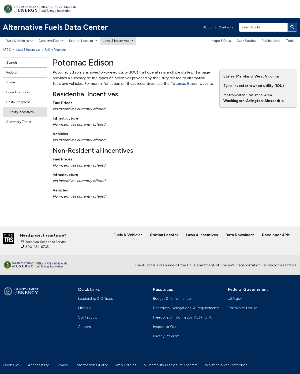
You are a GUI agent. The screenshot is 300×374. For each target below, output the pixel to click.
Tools (290, 41)
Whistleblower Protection (226, 365)
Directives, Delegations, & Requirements (186, 308)
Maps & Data (221, 41)
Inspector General (168, 326)
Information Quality (91, 365)
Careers (84, 326)
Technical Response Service (43, 242)
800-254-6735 (35, 247)
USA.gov (235, 298)
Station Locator (83, 41)
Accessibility (38, 365)
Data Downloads (240, 235)
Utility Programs (55, 49)
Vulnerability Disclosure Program (171, 365)
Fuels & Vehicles (19, 41)
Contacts (226, 27)
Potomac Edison (184, 83)
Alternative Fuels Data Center (55, 27)
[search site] (263, 27)
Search (11, 63)
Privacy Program (166, 336)
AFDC (7, 49)
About (208, 27)
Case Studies (246, 41)
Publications (271, 41)
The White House (242, 308)
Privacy (62, 365)
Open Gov (11, 365)
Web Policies (125, 365)
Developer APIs (276, 235)
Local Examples (18, 92)
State (10, 82)
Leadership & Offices (95, 298)
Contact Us (87, 317)
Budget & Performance (172, 298)
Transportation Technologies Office (266, 265)
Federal (11, 72)
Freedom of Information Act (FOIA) (182, 317)
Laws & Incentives (118, 41)
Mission (84, 308)
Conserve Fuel (50, 41)
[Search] (292, 27)
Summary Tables (19, 122)
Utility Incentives (21, 112)
